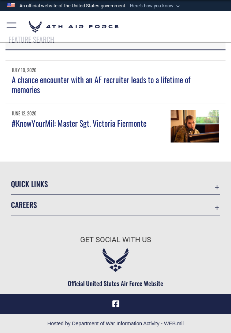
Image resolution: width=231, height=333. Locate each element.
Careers (24, 204)
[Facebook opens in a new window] (115, 304)
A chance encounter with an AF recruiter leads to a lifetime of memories (101, 84)
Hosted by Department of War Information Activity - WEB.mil (115, 323)
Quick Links (29, 183)
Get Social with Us (115, 239)
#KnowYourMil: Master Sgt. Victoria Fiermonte (79, 123)
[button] (155, 6)
